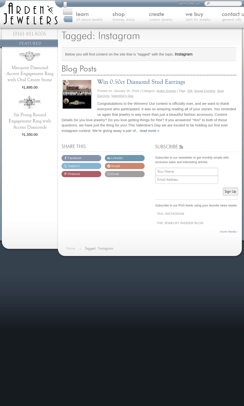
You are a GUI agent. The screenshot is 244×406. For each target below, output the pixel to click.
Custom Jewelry (82, 289)
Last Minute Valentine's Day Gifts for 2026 (177, 300)
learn (82, 17)
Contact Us (78, 301)
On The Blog (146, 262)
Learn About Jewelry (86, 278)
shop (117, 17)
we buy (189, 17)
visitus (122, 361)
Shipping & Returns (85, 318)
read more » (149, 131)
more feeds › (229, 231)
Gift (189, 91)
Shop (74, 283)
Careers (76, 324)
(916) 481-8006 (29, 34)
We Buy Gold (80, 295)
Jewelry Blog (80, 306)
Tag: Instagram (170, 214)
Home (74, 272)
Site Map (77, 329)
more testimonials (29, 278)
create (153, 17)
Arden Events (166, 91)
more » (201, 293)
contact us (224, 17)
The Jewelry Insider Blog (180, 223)
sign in (180, 3)
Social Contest (204, 91)
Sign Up (230, 191)
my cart (192, 3)
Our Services (80, 312)
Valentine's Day (122, 96)
